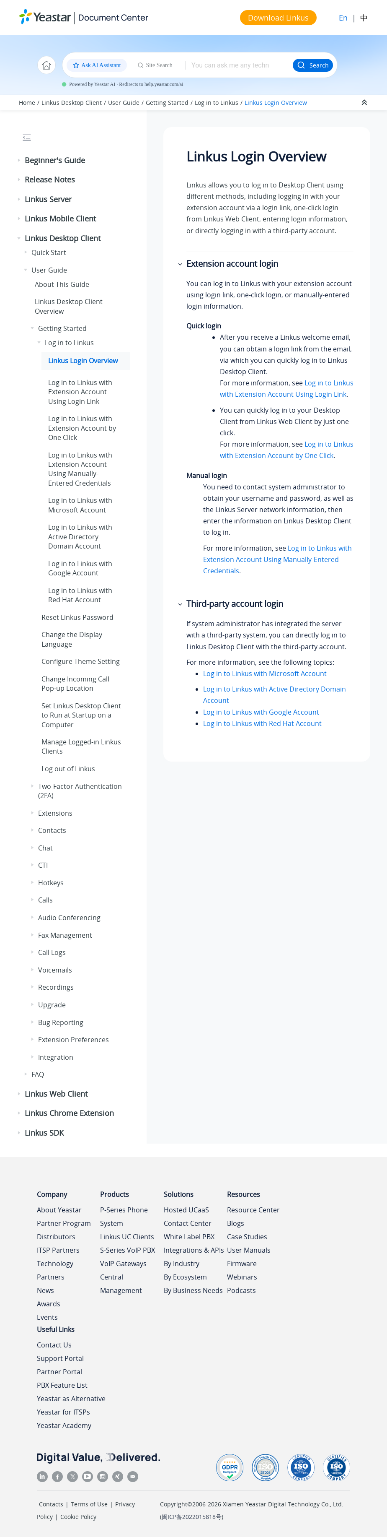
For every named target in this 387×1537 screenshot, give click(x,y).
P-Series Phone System (124, 1216)
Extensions (55, 813)
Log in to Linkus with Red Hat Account (262, 723)
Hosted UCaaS (186, 1210)
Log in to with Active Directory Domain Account (80, 537)
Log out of (68, 768)
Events (47, 1317)
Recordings (56, 987)
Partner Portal (59, 1371)
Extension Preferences (73, 1039)
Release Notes (50, 179)
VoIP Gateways (123, 1263)
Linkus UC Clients (127, 1236)
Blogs (235, 1223)
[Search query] (238, 65)
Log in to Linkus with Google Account (261, 712)
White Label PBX (189, 1236)
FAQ (37, 1074)
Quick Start (48, 252)
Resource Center (253, 1210)
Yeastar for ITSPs (63, 1412)
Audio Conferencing (69, 917)
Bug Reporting (60, 1022)
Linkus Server (48, 199)
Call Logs (52, 952)
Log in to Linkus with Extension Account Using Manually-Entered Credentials (277, 559)
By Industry (181, 1263)
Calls (45, 900)
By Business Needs (193, 1290)
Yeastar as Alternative (71, 1398)
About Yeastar (59, 1210)
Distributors (56, 1236)
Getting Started (167, 103)
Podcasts (241, 1290)
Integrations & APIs (194, 1250)
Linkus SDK (44, 1133)
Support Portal (60, 1358)
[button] (20, 160)
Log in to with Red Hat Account (80, 595)
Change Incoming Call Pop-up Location (75, 683)
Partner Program (64, 1223)
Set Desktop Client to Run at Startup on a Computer (81, 715)
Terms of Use (89, 1504)
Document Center (113, 17)
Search (313, 65)
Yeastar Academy (64, 1425)
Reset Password (77, 617)
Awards (48, 1303)
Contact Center (188, 1223)
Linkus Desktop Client (71, 103)
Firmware (242, 1263)
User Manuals (249, 1250)
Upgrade (52, 1004)
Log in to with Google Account (80, 568)
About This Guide (62, 284)
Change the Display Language (71, 639)
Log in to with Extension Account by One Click (82, 428)
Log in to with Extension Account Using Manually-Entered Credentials (80, 469)
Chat (45, 848)
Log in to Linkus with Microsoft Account (265, 673)
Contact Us (54, 1345)
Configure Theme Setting (80, 661)
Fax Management (65, 935)
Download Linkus (278, 18)
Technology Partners (55, 1270)
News (45, 1290)
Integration (55, 1057)
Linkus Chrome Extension (69, 1113)
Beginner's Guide (55, 160)
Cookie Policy (78, 1517)
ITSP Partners (58, 1250)
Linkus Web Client (56, 1094)
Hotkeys (51, 882)
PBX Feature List (62, 1385)
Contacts (52, 830)
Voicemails (55, 970)
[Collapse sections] (365, 103)
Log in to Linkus (216, 103)
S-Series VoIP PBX (127, 1250)
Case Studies (247, 1236)
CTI (43, 865)
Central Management (121, 1283)
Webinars (242, 1277)
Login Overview (276, 103)
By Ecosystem (185, 1277)
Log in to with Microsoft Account (80, 505)
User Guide (123, 103)
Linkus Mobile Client (60, 218)
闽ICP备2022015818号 (192, 1517)
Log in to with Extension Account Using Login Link (80, 392)
